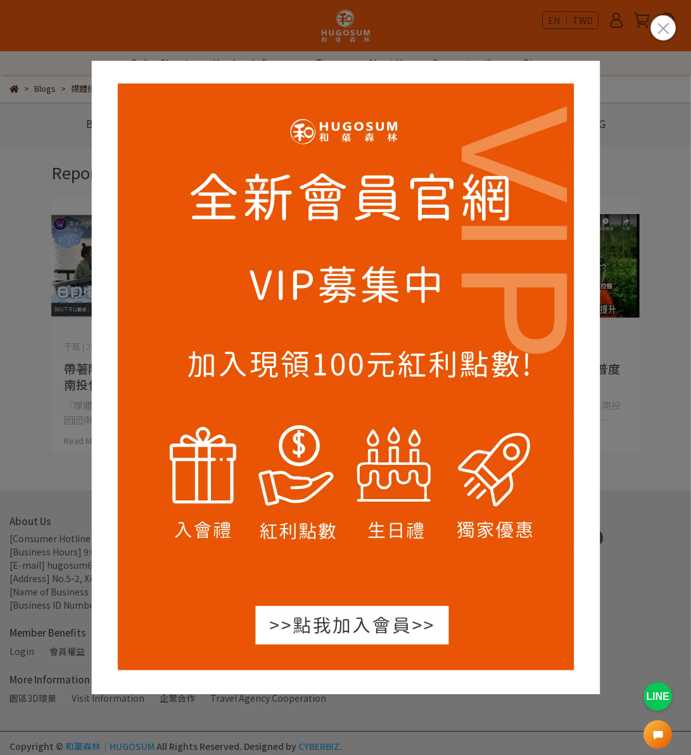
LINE (657, 696)
